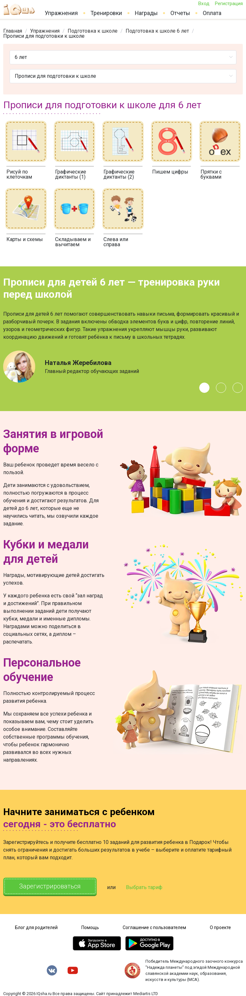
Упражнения (61, 13)
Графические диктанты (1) (70, 174)
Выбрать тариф (146, 887)
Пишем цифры (170, 172)
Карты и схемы (24, 239)
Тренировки (106, 13)
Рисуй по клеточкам (19, 174)
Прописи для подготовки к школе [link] (44, 36)
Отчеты (180, 13)
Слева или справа (115, 241)
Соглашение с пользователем (154, 926)
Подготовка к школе (93, 31)
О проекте (220, 926)
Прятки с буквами (211, 174)
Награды (146, 13)
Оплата (212, 13)
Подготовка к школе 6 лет (157, 31)
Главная (12, 31)
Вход (203, 3)
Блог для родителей (36, 926)
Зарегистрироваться (51, 886)
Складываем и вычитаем (73, 241)
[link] (12, 31)
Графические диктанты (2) (119, 174)
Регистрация (229, 3)
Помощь (90, 926)
